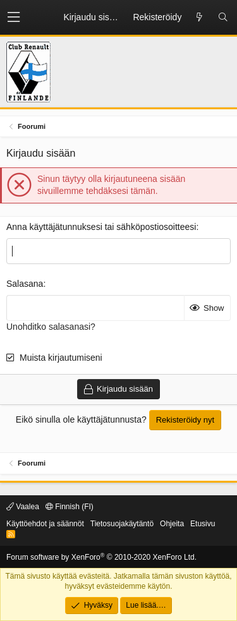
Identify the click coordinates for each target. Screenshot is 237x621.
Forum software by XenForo (101, 557)
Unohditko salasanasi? (50, 327)
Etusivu (202, 523)
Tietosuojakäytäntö (122, 523)
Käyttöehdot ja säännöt (45, 523)
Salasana (24, 284)
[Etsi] (222, 18)
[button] (14, 17)
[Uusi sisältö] (199, 18)
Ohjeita (172, 523)
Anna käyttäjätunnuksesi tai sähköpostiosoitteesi (101, 227)
